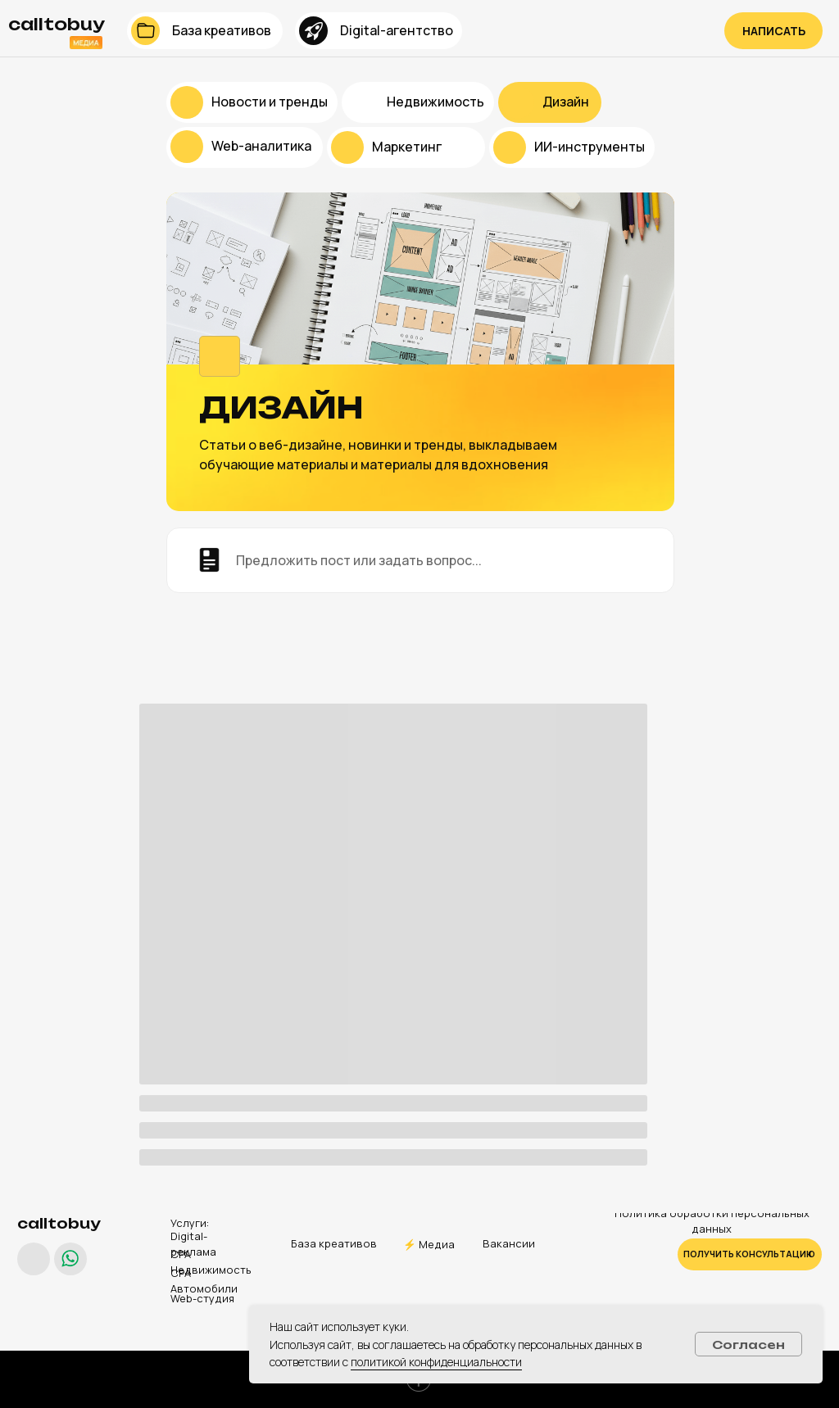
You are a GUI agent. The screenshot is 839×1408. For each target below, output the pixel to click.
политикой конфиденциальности (436, 1362)
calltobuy (59, 1223)
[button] (773, 30)
